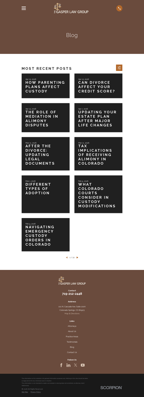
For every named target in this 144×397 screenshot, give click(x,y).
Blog (72, 347)
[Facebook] (61, 365)
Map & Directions (72, 313)
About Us (72, 331)
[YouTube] (83, 365)
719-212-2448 (72, 293)
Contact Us (72, 352)
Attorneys (72, 326)
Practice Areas (72, 336)
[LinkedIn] (68, 365)
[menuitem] (25, 392)
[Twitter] (75, 365)
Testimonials (72, 342)
